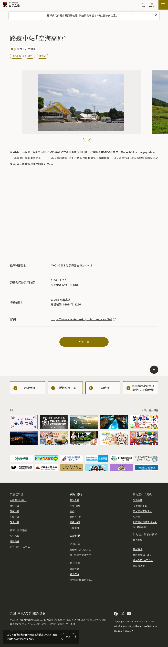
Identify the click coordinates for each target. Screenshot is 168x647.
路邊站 (42, 55)
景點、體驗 (76, 494)
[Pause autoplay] (90, 140)
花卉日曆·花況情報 (20, 547)
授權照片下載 (140, 505)
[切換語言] (152, 5)
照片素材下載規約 (142, 511)
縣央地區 (14, 505)
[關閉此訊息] (156, 15)
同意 (68, 636)
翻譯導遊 (74, 574)
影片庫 (136, 516)
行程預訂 (74, 527)
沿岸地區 (14, 516)
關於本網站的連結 (142, 554)
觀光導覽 (74, 568)
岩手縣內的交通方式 (80, 555)
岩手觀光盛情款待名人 (81, 579)
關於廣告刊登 (151, 410)
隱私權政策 (139, 566)
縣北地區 (14, 522)
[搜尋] (143, 5)
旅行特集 (14, 536)
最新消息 (137, 549)
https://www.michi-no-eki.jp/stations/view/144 (83, 319)
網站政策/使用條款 (143, 560)
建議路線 (14, 541)
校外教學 (137, 540)
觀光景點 (17, 55)
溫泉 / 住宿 (75, 516)
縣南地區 (14, 511)
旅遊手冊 (137, 500)
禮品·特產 (75, 522)
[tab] (81, 140)
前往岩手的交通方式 (80, 549)
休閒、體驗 (75, 505)
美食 (72, 511)
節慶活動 (75, 536)
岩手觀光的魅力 (18, 500)
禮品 (30, 55)
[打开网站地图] (163, 5)
